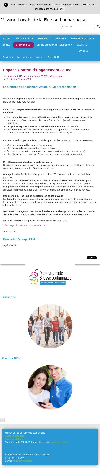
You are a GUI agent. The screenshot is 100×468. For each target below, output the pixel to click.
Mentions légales (60, 442)
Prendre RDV (44, 38)
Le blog (6, 45)
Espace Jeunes (23, 45)
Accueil (6, 38)
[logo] (43, 19)
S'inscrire (61, 38)
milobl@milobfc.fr (23, 461)
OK (62, 9)
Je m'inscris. (9, 231)
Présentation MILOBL (82, 38)
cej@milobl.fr (10, 245)
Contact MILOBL (24, 38)
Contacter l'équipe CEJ (19, 79)
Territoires (8, 57)
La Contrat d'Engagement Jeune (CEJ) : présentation (34, 76)
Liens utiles (82, 51)
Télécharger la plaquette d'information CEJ (25, 225)
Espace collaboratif (15, 439)
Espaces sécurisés (14, 435)
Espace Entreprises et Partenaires (54, 45)
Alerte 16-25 (53, 57)
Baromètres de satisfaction (30, 57)
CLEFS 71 (82, 45)
